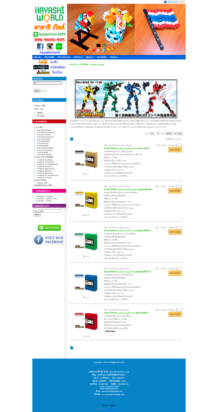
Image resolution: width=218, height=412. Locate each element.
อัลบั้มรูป (113, 57)
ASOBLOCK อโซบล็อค (78, 64)
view (86, 174)
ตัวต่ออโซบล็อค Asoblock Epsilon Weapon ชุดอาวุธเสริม (127, 148)
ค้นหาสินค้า (102, 57)
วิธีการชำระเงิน (64, 57)
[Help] (44, 91)
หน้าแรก (37, 57)
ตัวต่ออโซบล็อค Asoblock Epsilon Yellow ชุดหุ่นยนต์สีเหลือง (128, 189)
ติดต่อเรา (90, 57)
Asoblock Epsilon (97, 64)
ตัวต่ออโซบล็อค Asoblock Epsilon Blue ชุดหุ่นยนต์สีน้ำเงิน (127, 272)
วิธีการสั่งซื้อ (49, 57)
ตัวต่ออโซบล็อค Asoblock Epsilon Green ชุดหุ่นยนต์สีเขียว (127, 231)
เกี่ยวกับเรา (78, 57)
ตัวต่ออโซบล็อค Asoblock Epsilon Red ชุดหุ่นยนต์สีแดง (126, 313)
